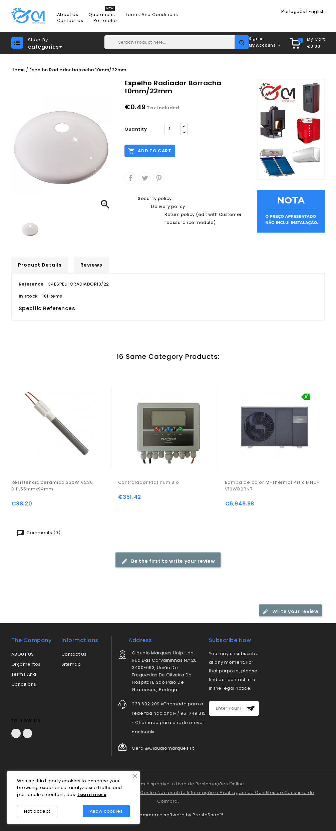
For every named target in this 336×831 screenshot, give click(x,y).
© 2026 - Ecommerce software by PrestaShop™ (168, 815)
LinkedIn (27, 733)
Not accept (37, 811)
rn (89, 794)
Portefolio (105, 21)
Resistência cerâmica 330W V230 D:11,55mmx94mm (52, 485)
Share (130, 178)
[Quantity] (172, 129)
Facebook (16, 733)
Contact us (70, 21)
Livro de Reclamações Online (210, 784)
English (317, 11)
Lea (82, 794)
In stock (28, 296)
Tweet (144, 178)
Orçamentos (26, 664)
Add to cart (149, 150)
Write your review (290, 611)
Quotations (101, 15)
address (140, 640)
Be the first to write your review (168, 561)
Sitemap (71, 664)
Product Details (40, 265)
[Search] (176, 42)
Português (293, 11)
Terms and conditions (151, 15)
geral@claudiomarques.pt (163, 748)
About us (67, 15)
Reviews (91, 265)
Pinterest (158, 178)
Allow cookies (106, 811)
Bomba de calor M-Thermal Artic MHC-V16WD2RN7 (272, 485)
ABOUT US (22, 654)
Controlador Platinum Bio (149, 482)
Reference (31, 284)
